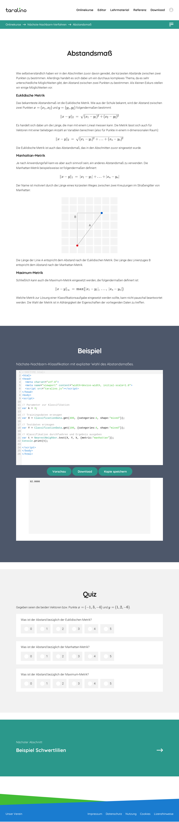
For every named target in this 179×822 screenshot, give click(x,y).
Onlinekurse (84, 10)
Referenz (139, 10)
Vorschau (59, 471)
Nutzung (131, 814)
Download (158, 10)
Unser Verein (14, 814)
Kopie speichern (115, 471)
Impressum (95, 814)
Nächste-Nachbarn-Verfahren (46, 24)
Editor (102, 10)
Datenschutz (114, 814)
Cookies (145, 814)
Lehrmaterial (119, 10)
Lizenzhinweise (163, 814)
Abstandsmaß (82, 24)
